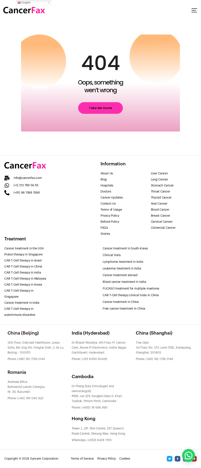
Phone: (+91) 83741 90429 (89, 359)
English (24, 2)
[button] (188, 455)
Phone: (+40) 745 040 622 (25, 398)
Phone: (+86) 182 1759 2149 (154, 359)
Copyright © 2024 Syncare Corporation (31, 458)
